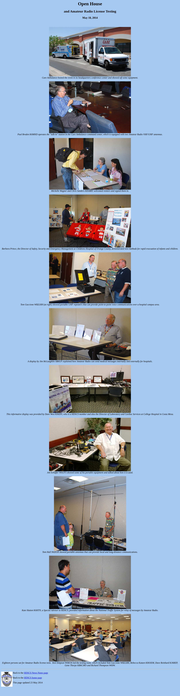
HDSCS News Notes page (36, 673)
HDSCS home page (33, 677)
